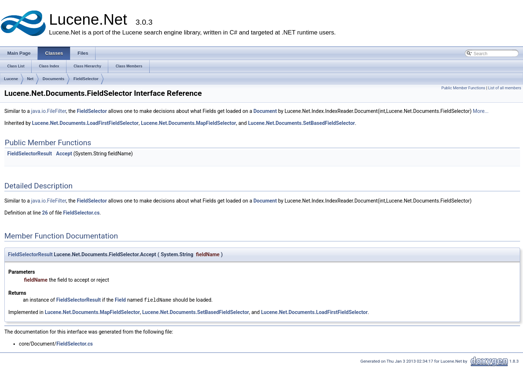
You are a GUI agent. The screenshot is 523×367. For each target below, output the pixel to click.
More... (480, 111)
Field (120, 300)
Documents (53, 79)
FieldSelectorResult (29, 153)
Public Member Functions (463, 88)
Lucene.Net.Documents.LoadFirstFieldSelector (85, 123)
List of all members (504, 88)
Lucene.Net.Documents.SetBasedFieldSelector (301, 123)
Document (265, 111)
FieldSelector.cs (81, 213)
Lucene (11, 79)
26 (45, 213)
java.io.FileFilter (48, 111)
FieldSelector (85, 79)
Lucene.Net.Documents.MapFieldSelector (188, 123)
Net (30, 79)
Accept (64, 153)
